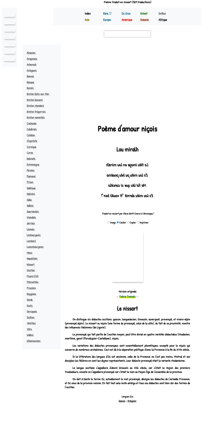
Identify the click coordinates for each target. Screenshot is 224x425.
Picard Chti (35, 276)
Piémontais (34, 282)
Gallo (31, 200)
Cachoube (34, 123)
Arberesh (34, 64)
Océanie (144, 20)
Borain (32, 88)
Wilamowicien (35, 341)
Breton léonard (37, 100)
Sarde (32, 300)
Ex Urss (126, 13)
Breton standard (37, 106)
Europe (107, 20)
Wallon (32, 335)
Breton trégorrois (38, 112)
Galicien (33, 194)
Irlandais (33, 217)
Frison (32, 182)
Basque (32, 82)
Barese (32, 76)
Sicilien (32, 317)
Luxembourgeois (37, 247)
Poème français (127, 296)
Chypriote (34, 141)
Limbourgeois (35, 235)
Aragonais (34, 59)
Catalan (33, 135)
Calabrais (34, 129)
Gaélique (33, 188)
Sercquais (34, 311)
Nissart (33, 264)
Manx (31, 253)
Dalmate (33, 159)
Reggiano (33, 294)
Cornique (33, 147)
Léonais (32, 229)
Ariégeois (33, 70)
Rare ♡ (107, 13)
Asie (87, 20)
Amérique (127, 20)
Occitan (33, 270)
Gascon (122, 409)
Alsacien (33, 53)
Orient (144, 13)
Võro (31, 329)
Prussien (33, 288)
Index (88, 13)
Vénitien (33, 323)
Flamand (33, 176)
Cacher (121, 222)
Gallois (32, 206)
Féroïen (32, 170)
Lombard (33, 241)
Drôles (162, 13)
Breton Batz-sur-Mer (40, 94)
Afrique (163, 20)
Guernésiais (35, 211)
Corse (32, 153)
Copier (131, 222)
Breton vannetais (37, 117)
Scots (32, 306)
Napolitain (34, 258)
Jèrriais (33, 223)
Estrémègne (35, 164)
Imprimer (142, 222)
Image (111, 222)
